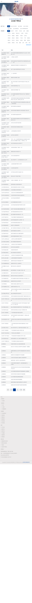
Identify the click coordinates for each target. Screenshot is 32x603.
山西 (24, 30)
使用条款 (3, 436)
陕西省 (28, 40)
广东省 (21, 37)
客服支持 (3, 417)
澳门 (29, 42)
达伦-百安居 (25, 26)
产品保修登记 (3, 413)
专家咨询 (3, 415)
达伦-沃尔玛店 (14, 26)
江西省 (21, 35)
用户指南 (3, 422)
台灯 (2, 405)
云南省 (21, 40)
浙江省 (9, 35)
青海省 (13, 42)
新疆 (20, 42)
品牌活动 (3, 431)
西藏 (25, 40)
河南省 (9, 37)
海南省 (28, 37)
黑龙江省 (17, 33)
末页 (24, 389)
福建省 (17, 35)
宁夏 (17, 42)
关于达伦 (3, 427)
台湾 (23, 42)
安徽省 (13, 35)
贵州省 (17, 40)
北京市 (12, 30)
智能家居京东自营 (4, 441)
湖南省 (17, 37)
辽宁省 (9, 33)
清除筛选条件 (28, 44)
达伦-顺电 (10, 28)
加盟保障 (3, 434)
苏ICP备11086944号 (26, 462)
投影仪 (3, 400)
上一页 (11, 389)
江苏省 (26, 33)
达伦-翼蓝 (20, 26)
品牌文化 (3, 429)
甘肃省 (9, 42)
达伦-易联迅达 (16, 28)
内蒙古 (27, 30)
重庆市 (9, 40)
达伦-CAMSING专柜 (24, 28)
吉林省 (13, 33)
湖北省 (13, 37)
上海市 (22, 33)
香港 (26, 42)
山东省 (25, 35)
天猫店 (2, 444)
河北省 (20, 30)
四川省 (13, 40)
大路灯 (3, 407)
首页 (8, 389)
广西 (25, 37)
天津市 (16, 30)
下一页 (21, 389)
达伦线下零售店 (4, 446)
